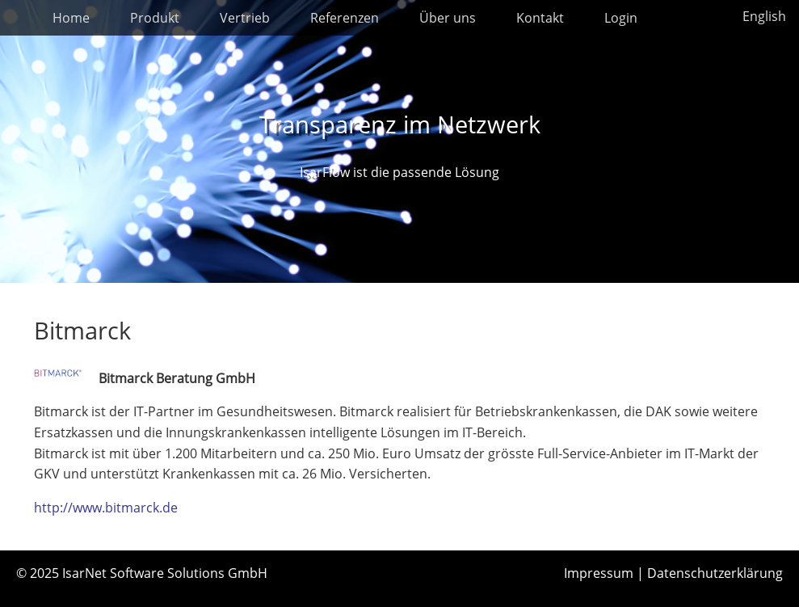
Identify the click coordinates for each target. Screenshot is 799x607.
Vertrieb (245, 18)
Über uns (447, 18)
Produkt (154, 18)
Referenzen (344, 18)
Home (71, 18)
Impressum (598, 573)
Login (620, 18)
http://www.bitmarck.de (106, 507)
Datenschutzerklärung (715, 573)
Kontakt (540, 18)
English (764, 16)
